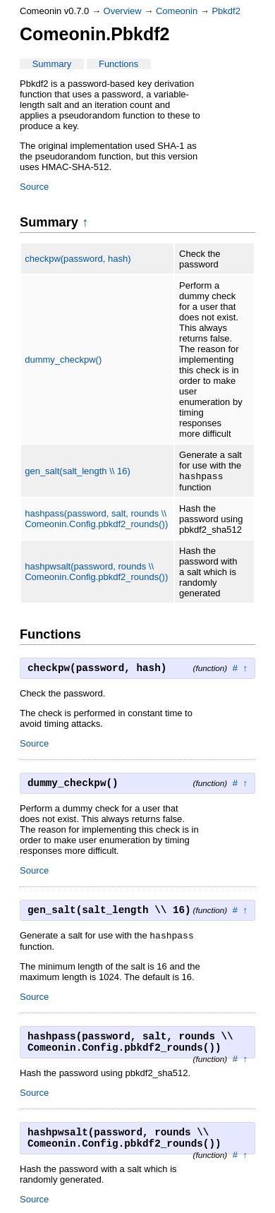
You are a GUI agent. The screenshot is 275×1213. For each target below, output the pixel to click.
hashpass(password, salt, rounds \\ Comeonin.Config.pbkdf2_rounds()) (96, 520)
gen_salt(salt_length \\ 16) (77, 471)
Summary (52, 64)
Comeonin (176, 11)
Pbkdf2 (226, 11)
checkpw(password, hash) (77, 258)
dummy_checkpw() (63, 359)
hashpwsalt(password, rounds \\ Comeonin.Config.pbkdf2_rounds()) (96, 573)
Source (34, 186)
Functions (118, 64)
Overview (123, 11)
